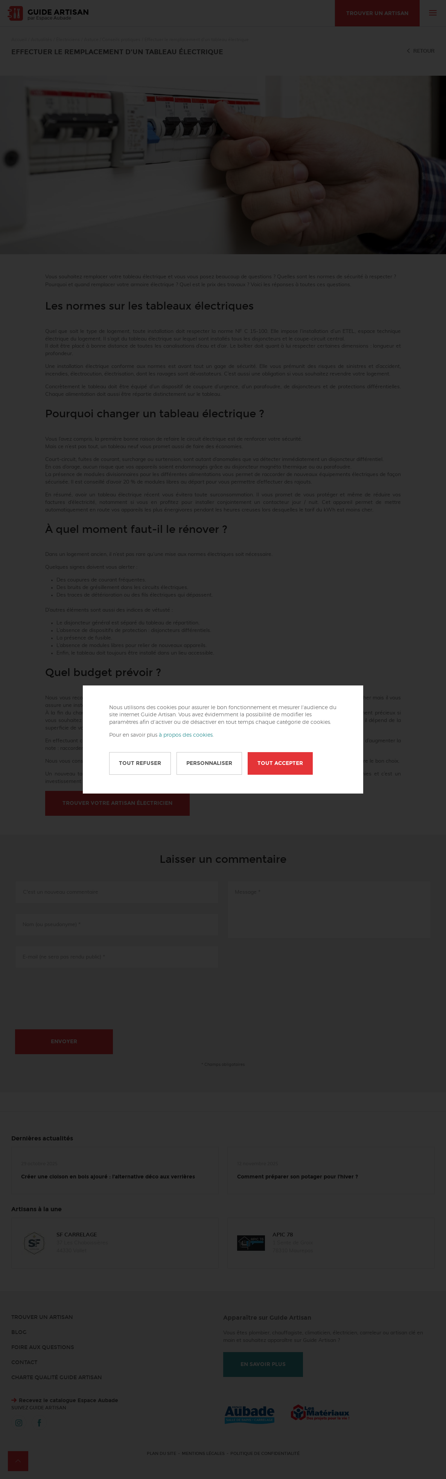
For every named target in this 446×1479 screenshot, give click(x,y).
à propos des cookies (186, 735)
